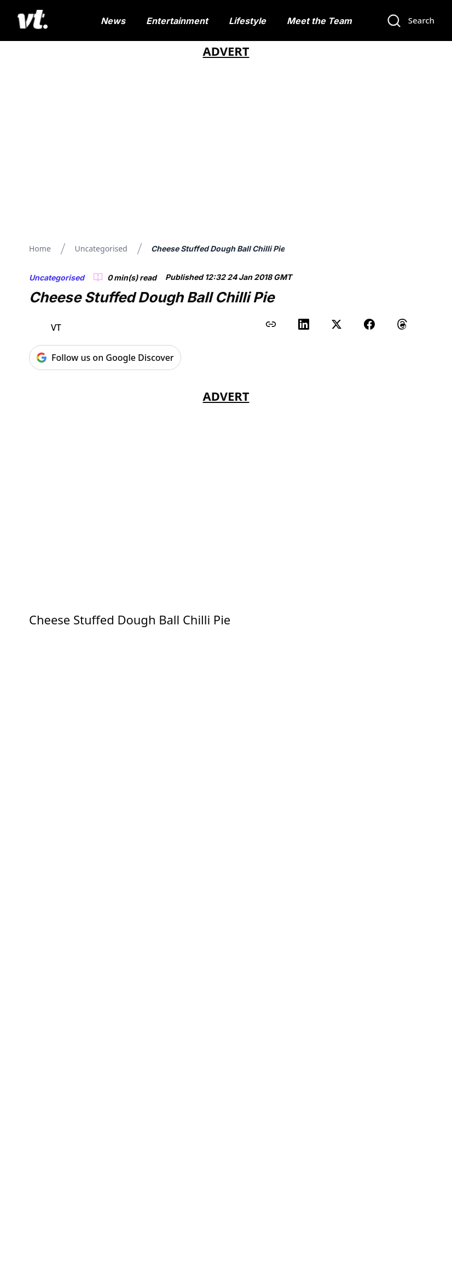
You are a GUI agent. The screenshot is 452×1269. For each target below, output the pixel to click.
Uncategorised (101, 248)
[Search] (410, 20)
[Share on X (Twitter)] (336, 324)
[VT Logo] (33, 21)
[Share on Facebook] (369, 324)
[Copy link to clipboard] (271, 324)
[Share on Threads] (402, 324)
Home (40, 248)
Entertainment (177, 20)
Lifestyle (247, 20)
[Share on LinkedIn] (304, 324)
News (113, 20)
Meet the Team (319, 20)
